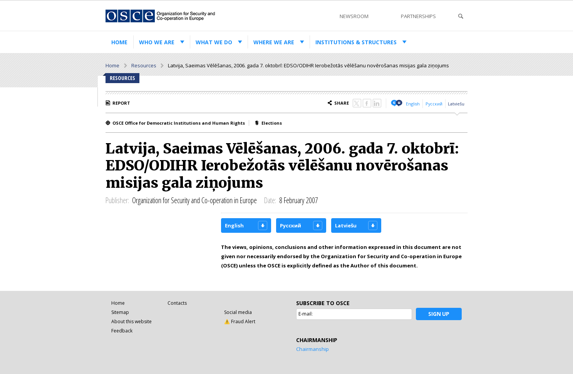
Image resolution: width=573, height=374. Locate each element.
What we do (214, 42)
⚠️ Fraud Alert (239, 321)
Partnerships (418, 16)
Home (119, 42)
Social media (238, 312)
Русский (434, 104)
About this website (131, 321)
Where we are (273, 42)
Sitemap (120, 312)
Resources (143, 65)
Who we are (156, 42)
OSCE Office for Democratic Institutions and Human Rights (178, 123)
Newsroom (354, 16)
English (413, 104)
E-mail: (305, 314)
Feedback (121, 330)
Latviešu (456, 104)
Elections (271, 123)
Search (460, 16)
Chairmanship (312, 349)
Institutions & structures (356, 42)
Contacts (177, 303)
